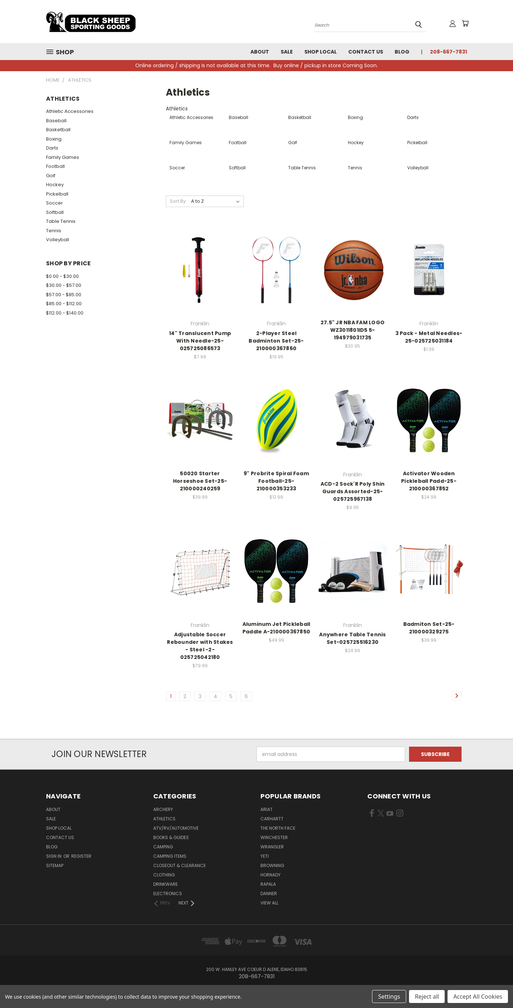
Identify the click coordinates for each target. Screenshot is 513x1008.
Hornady (270, 875)
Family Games (62, 157)
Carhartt (271, 819)
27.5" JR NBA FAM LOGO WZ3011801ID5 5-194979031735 (353, 330)
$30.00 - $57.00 (63, 285)
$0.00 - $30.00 (62, 276)
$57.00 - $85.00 (63, 294)
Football (55, 166)
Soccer (54, 203)
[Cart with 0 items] (465, 23)
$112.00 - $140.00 (64, 313)
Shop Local (320, 51)
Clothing (164, 875)
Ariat (266, 809)
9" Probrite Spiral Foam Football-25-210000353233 (276, 481)
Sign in (54, 856)
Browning (272, 865)
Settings (389, 996)
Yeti (264, 856)
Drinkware (165, 884)
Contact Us (365, 51)
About (259, 51)
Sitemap (54, 865)
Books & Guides (171, 837)
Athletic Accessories (70, 111)
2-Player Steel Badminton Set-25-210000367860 (276, 341)
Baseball (56, 120)
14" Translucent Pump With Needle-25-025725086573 (200, 341)
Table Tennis (61, 221)
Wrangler (272, 847)
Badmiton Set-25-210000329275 (429, 627)
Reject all (427, 996)
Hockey (55, 184)
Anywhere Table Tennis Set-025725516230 (352, 638)
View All (269, 903)
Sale (287, 51)
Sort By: (178, 201)
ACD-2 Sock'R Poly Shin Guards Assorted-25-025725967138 (353, 491)
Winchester (274, 837)
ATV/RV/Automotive (176, 828)
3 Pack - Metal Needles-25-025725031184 (429, 337)
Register (81, 856)
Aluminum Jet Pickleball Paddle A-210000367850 (276, 627)
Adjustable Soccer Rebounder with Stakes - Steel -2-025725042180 (200, 646)
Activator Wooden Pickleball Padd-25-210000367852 (429, 481)
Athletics (164, 819)
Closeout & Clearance (179, 865)
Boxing (54, 139)
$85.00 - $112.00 (64, 303)
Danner (268, 893)
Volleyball (57, 239)
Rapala (268, 884)
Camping (163, 847)
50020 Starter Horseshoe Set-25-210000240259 (200, 481)
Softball (55, 212)
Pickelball (57, 194)
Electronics (167, 893)
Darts (52, 148)
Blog (402, 51)
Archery (163, 809)
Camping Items (169, 856)
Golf (50, 175)
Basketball (58, 129)
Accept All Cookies (477, 996)
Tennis (53, 230)
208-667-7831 (448, 51)
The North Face (277, 828)
